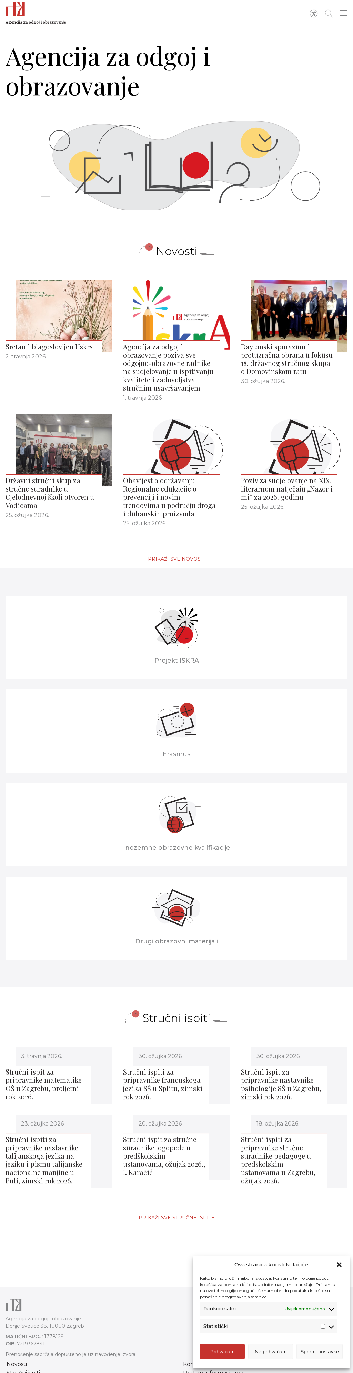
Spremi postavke (319, 1352)
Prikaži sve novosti (176, 559)
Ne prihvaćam (271, 1352)
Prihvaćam (222, 1352)
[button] (339, 1265)
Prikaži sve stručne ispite (177, 1218)
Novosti (17, 1364)
